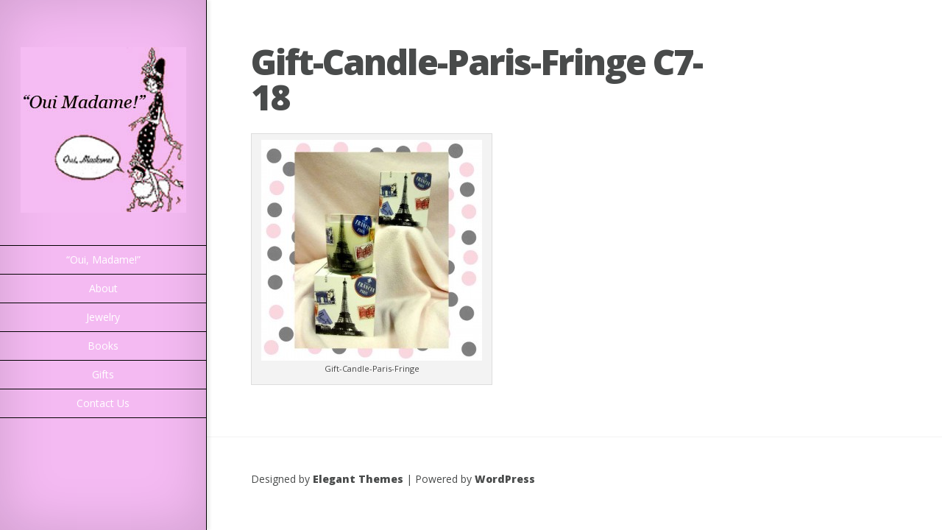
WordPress (505, 479)
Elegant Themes (358, 479)
